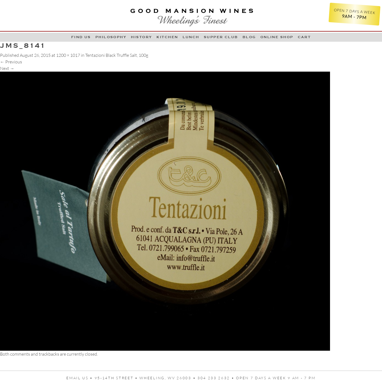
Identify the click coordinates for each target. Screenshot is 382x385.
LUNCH (191, 37)
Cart (304, 37)
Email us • (80, 378)
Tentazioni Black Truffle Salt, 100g (116, 55)
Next (7, 68)
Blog (249, 37)
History (141, 37)
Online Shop (276, 37)
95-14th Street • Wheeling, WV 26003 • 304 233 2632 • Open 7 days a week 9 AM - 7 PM (205, 378)
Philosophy (111, 37)
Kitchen (167, 37)
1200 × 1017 (68, 55)
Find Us (81, 37)
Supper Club (221, 37)
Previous (11, 61)
